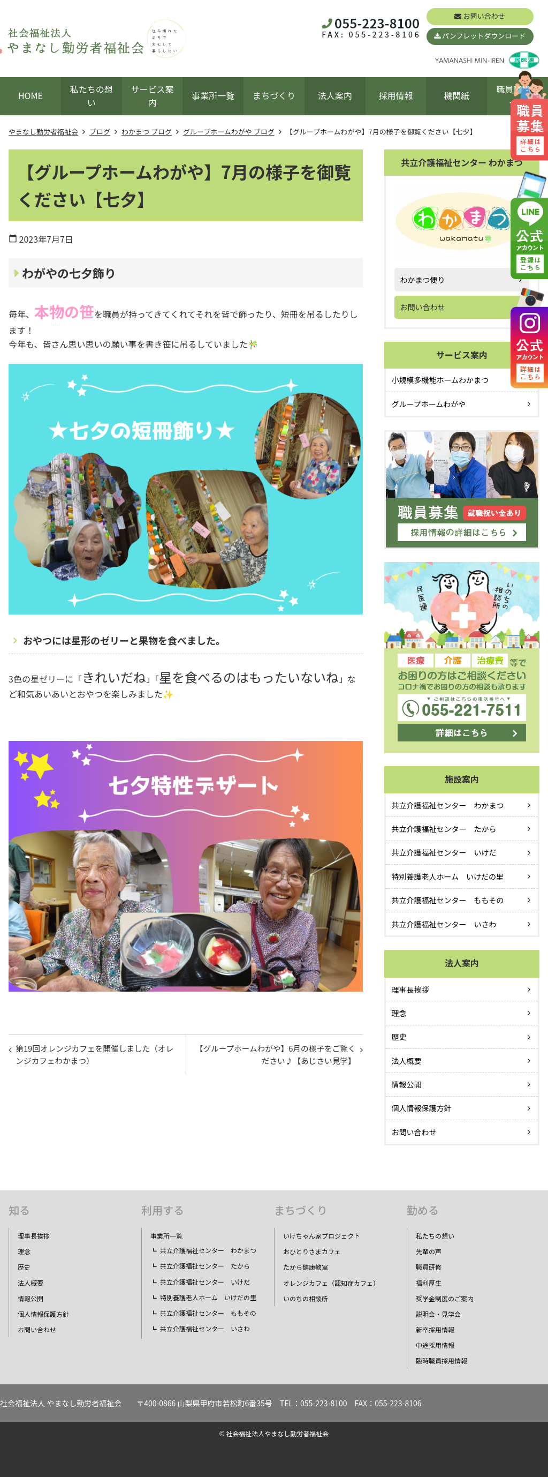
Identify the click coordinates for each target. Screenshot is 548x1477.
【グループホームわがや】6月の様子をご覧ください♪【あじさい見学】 (275, 1057)
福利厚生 (429, 1282)
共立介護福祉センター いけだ (444, 852)
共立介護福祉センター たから (444, 828)
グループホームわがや (429, 404)
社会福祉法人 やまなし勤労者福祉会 (60, 1403)
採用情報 (396, 95)
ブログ (99, 131)
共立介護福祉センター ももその (448, 900)
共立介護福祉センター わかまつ (448, 805)
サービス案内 (152, 96)
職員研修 (429, 1266)
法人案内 (335, 95)
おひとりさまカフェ (312, 1251)
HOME (30, 95)
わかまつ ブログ (146, 131)
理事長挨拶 (410, 989)
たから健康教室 (305, 1266)
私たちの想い (91, 96)
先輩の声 (429, 1251)
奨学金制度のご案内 (445, 1298)
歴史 (399, 1036)
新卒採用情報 (435, 1329)
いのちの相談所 (305, 1298)
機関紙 (456, 95)
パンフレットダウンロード (484, 36)
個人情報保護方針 (422, 1108)
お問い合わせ (484, 16)
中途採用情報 (435, 1344)
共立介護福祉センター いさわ (444, 924)
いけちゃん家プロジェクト (321, 1235)
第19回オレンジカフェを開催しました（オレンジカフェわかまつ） (90, 1057)
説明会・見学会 (438, 1313)
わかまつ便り (422, 279)
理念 (399, 1013)
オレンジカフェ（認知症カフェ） (331, 1282)
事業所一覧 (213, 95)
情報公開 (407, 1084)
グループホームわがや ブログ (229, 131)
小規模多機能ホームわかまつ (440, 379)
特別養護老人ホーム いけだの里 (448, 876)
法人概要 (407, 1060)
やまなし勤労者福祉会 (43, 131)
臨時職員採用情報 (441, 1360)
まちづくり (274, 95)
